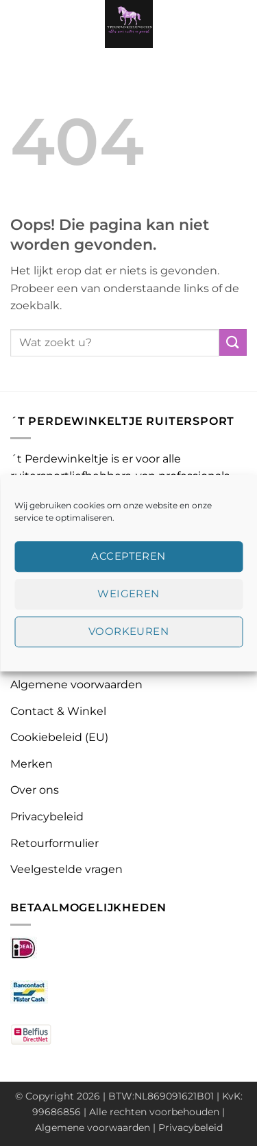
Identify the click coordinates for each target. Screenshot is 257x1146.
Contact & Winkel (58, 711)
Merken (31, 763)
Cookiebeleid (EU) (59, 737)
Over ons (34, 789)
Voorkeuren (128, 631)
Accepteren (128, 555)
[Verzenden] (233, 342)
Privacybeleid (47, 816)
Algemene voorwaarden (76, 684)
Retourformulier (54, 843)
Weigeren (128, 593)
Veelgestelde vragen (66, 869)
